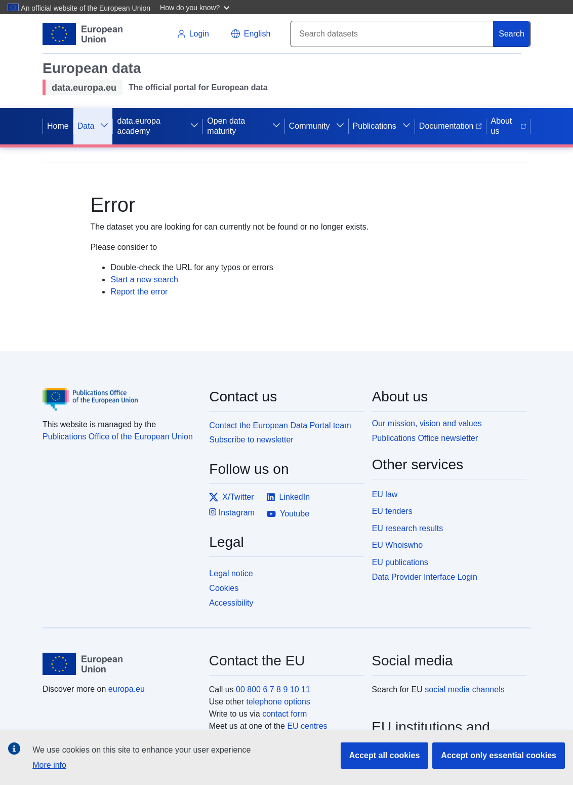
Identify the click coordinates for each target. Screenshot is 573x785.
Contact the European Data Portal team (280, 425)
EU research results (407, 528)
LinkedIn (288, 497)
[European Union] (120, 664)
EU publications (400, 562)
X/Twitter (231, 497)
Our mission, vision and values (427, 423)
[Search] (392, 34)
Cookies (223, 588)
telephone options (278, 701)
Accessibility (231, 603)
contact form (284, 713)
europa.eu (126, 689)
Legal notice (231, 573)
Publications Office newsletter (425, 438)
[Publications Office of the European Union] (120, 392)
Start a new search (144, 279)
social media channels (464, 689)
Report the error (139, 291)
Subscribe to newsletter (251, 439)
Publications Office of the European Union (118, 436)
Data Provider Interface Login (424, 577)
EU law (385, 494)
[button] (196, 7)
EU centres (307, 726)
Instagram (232, 512)
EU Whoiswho (397, 545)
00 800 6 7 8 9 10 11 (273, 689)
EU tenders (392, 511)
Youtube (288, 513)
